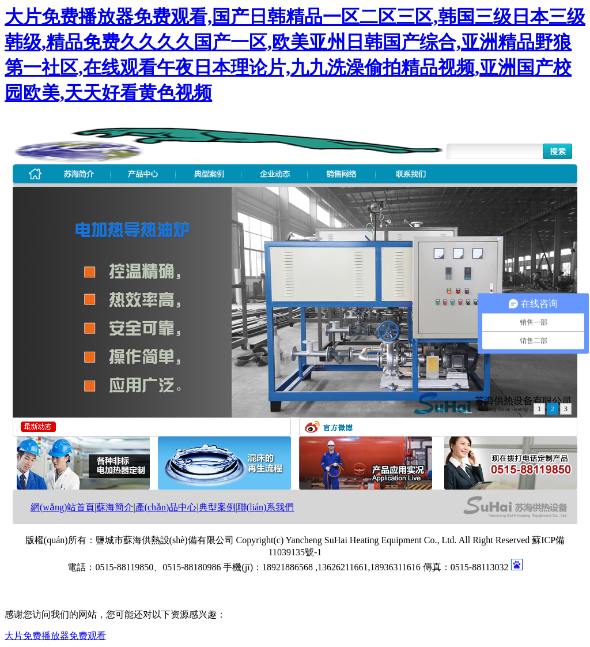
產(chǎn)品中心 (166, 507)
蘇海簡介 (114, 507)
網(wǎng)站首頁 (62, 507)
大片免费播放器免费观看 (55, 636)
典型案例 (217, 507)
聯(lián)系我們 (265, 507)
